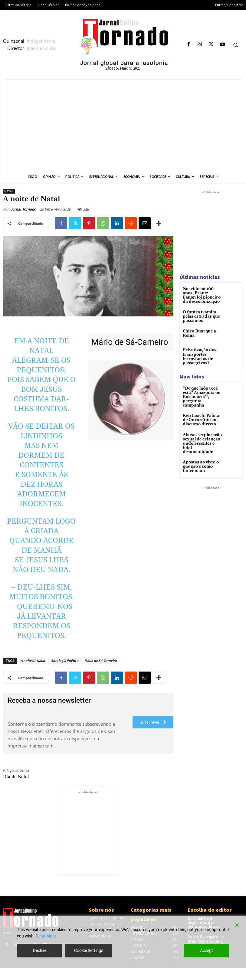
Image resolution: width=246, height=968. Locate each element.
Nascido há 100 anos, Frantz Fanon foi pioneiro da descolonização (202, 295)
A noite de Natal (33, 660)
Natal (9, 191)
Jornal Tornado (23, 209)
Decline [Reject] (39, 950)
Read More (46, 936)
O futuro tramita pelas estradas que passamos (200, 315)
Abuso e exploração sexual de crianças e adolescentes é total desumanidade (201, 435)
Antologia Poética (64, 660)
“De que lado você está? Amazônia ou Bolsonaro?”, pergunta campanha (201, 393)
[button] (235, 44)
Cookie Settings (88, 950)
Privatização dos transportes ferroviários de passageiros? (198, 356)
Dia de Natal (16, 777)
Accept (206, 950)
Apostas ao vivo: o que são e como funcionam (199, 455)
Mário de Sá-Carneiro (100, 660)
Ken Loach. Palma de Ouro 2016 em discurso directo (202, 413)
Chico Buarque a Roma (198, 333)
